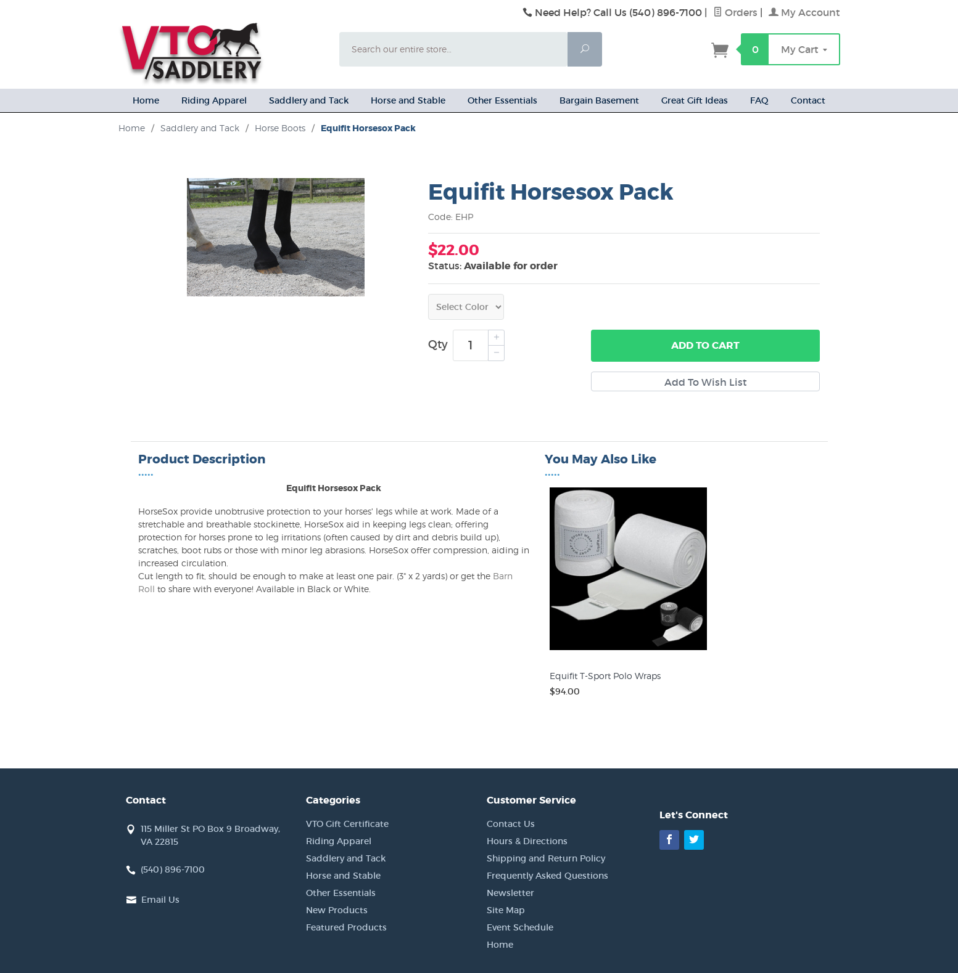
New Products (337, 910)
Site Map (506, 910)
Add (705, 346)
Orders (735, 12)
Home (146, 100)
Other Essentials (502, 100)
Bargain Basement (599, 100)
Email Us (160, 899)
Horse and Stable (408, 100)
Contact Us (511, 823)
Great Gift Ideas (694, 100)
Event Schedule (520, 927)
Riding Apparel (214, 100)
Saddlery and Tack (309, 100)
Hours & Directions (527, 841)
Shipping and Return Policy (546, 858)
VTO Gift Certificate (347, 823)
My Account (804, 12)
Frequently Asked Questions (547, 875)
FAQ (759, 100)
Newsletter (510, 892)
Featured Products (346, 927)
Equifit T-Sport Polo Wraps (605, 675)
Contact (808, 100)
